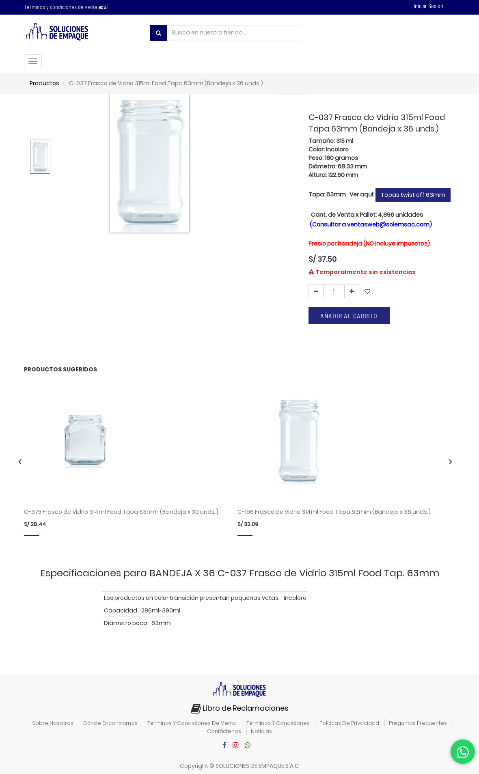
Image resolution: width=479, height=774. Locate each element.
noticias (261, 731)
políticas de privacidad (349, 723)
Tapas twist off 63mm (413, 195)
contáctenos (224, 731)
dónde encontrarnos (110, 723)
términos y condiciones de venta (192, 723)
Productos (44, 83)
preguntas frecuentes (418, 723)
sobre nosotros (52, 723)
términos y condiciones (278, 723)
